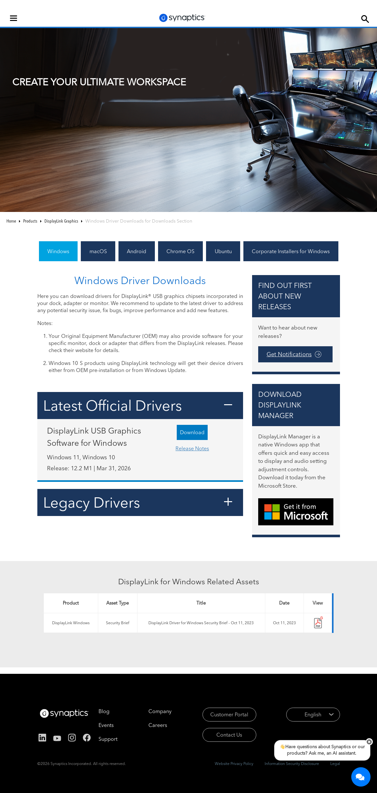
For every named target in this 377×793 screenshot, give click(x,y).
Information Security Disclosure (292, 763)
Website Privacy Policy (234, 763)
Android (136, 251)
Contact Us (229, 734)
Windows (58, 251)
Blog (104, 711)
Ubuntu (223, 251)
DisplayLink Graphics (61, 221)
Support (108, 739)
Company (160, 711)
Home (11, 221)
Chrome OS (180, 251)
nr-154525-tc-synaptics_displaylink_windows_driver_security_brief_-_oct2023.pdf (317, 622)
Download (192, 432)
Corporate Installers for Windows (291, 251)
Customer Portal (229, 714)
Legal (335, 763)
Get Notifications (289, 354)
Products (30, 221)
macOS (98, 251)
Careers (157, 725)
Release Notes (192, 448)
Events (106, 725)
